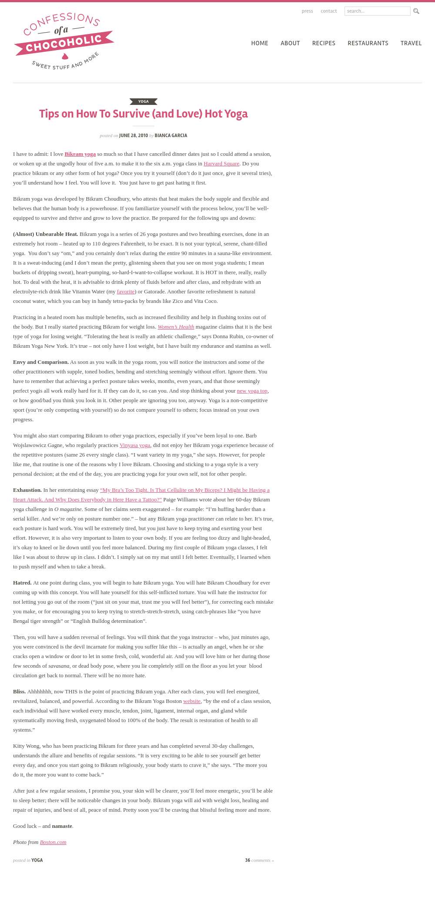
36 (259, 860)
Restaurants (368, 43)
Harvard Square (221, 163)
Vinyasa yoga (135, 445)
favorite (125, 291)
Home (259, 43)
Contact (329, 11)
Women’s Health (175, 326)
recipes (324, 43)
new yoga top (252, 390)
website (192, 701)
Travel (411, 43)
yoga (143, 101)
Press (307, 11)
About (290, 43)
